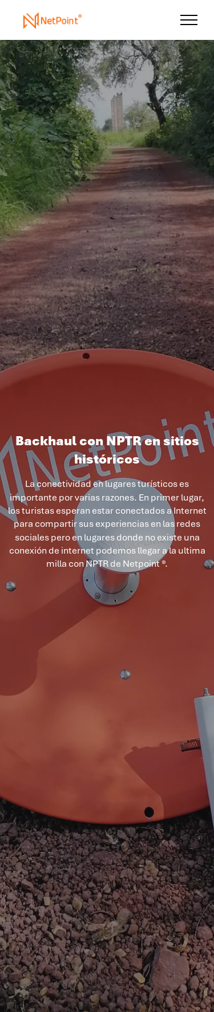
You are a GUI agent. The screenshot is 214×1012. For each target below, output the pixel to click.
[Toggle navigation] (189, 20)
